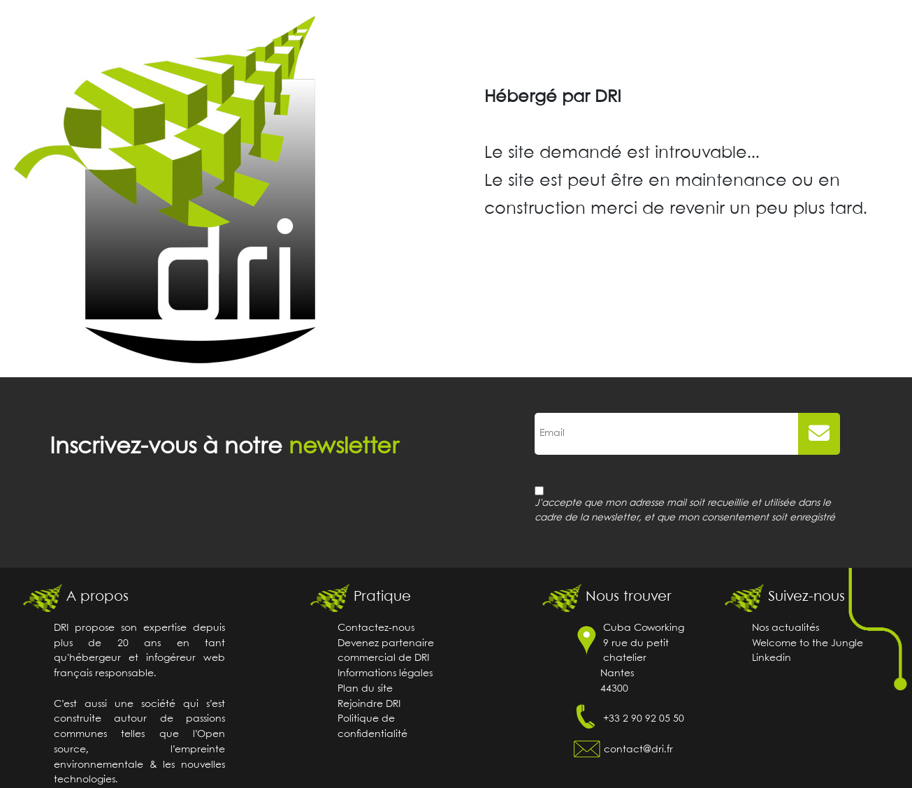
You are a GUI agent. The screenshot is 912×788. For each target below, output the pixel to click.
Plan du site (365, 689)
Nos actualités (785, 628)
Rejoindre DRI (369, 704)
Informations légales (385, 673)
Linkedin (771, 658)
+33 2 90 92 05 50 (643, 719)
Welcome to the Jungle (807, 643)
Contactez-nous (376, 628)
